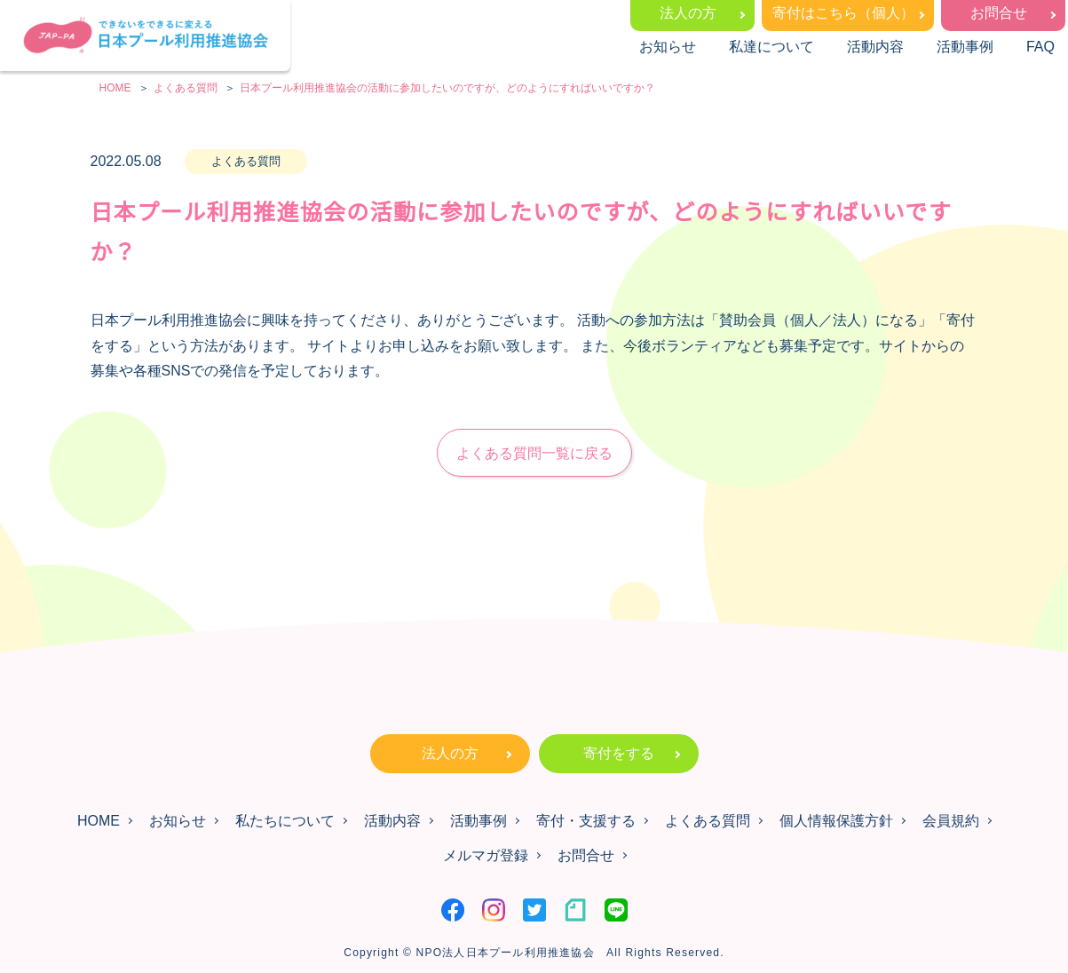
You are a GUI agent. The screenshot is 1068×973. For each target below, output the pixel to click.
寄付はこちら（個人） (843, 12)
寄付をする (618, 753)
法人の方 (688, 12)
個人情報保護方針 (836, 820)
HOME (98, 820)
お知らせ (667, 46)
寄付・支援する (586, 820)
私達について (771, 46)
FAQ (1040, 46)
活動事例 (965, 46)
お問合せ (998, 12)
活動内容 (875, 46)
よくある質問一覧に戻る (534, 453)
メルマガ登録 (485, 855)
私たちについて (285, 820)
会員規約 (950, 820)
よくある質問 (707, 820)
